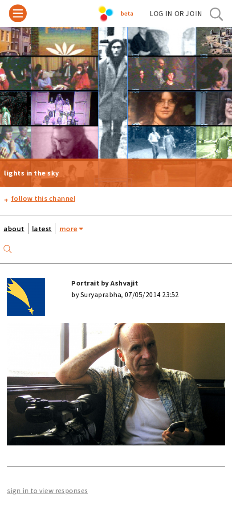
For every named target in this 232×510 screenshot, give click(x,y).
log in (176, 13)
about (14, 228)
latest (42, 228)
